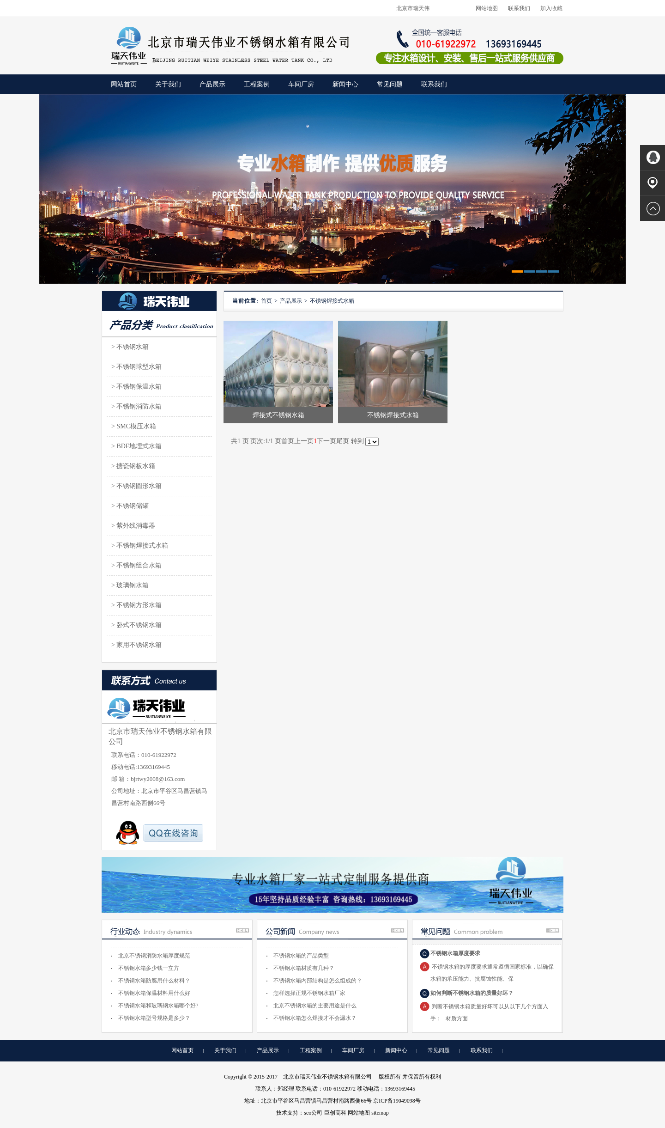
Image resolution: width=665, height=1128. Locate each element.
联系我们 (519, 8)
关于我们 (168, 84)
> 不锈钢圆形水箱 (136, 485)
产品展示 (212, 84)
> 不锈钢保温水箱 (136, 386)
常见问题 (390, 84)
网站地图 (487, 8)
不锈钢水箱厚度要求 (455, 953)
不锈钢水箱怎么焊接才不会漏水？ (315, 1018)
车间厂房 (301, 84)
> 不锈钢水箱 (130, 346)
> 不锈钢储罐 (130, 505)
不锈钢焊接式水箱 (332, 301)
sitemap (379, 1113)
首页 (266, 301)
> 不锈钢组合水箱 (136, 565)
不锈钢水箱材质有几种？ (303, 968)
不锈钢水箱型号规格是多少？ (154, 1018)
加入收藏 (551, 8)
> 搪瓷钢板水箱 (133, 466)
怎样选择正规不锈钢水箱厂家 (309, 993)
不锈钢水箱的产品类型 (301, 955)
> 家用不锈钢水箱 (136, 644)
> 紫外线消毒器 (133, 525)
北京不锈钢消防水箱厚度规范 (154, 955)
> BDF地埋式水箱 (136, 446)
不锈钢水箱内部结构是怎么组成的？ (317, 980)
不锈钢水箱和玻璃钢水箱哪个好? (158, 1005)
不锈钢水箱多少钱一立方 (148, 968)
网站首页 (182, 1050)
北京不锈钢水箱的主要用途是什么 (315, 1005)
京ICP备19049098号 (397, 1101)
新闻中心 (345, 84)
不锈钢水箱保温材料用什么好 (154, 993)
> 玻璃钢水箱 (130, 585)
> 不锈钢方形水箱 (136, 605)
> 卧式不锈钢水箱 (136, 625)
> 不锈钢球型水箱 (136, 366)
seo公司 (313, 1113)
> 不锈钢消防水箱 (136, 406)
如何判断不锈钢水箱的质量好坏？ (472, 993)
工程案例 (257, 84)
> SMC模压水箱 (133, 426)
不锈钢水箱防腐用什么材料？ (154, 980)
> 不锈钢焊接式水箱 (139, 545)
